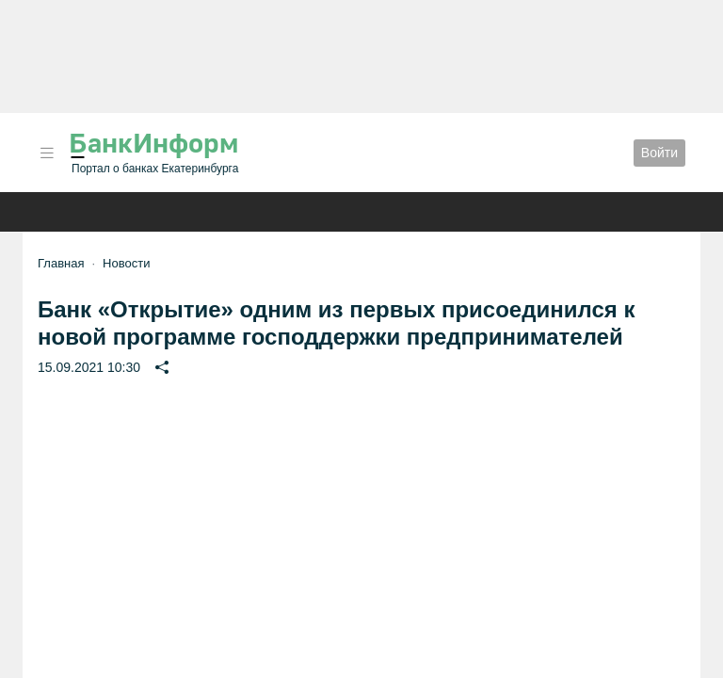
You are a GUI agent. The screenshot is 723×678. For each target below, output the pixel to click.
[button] (47, 153)
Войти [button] (659, 152)
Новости (126, 263)
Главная (61, 263)
